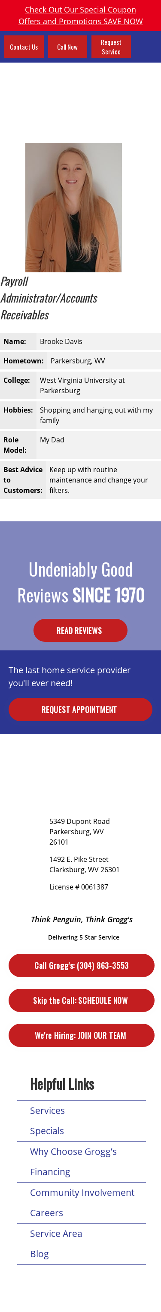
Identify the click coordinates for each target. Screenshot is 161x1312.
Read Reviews (80, 630)
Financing (50, 1172)
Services (47, 1110)
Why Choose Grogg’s (73, 1151)
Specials (47, 1131)
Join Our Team (81, 1035)
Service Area (56, 1233)
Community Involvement (82, 1192)
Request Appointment (80, 709)
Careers (46, 1213)
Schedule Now (81, 1000)
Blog (39, 1254)
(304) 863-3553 (81, 965)
